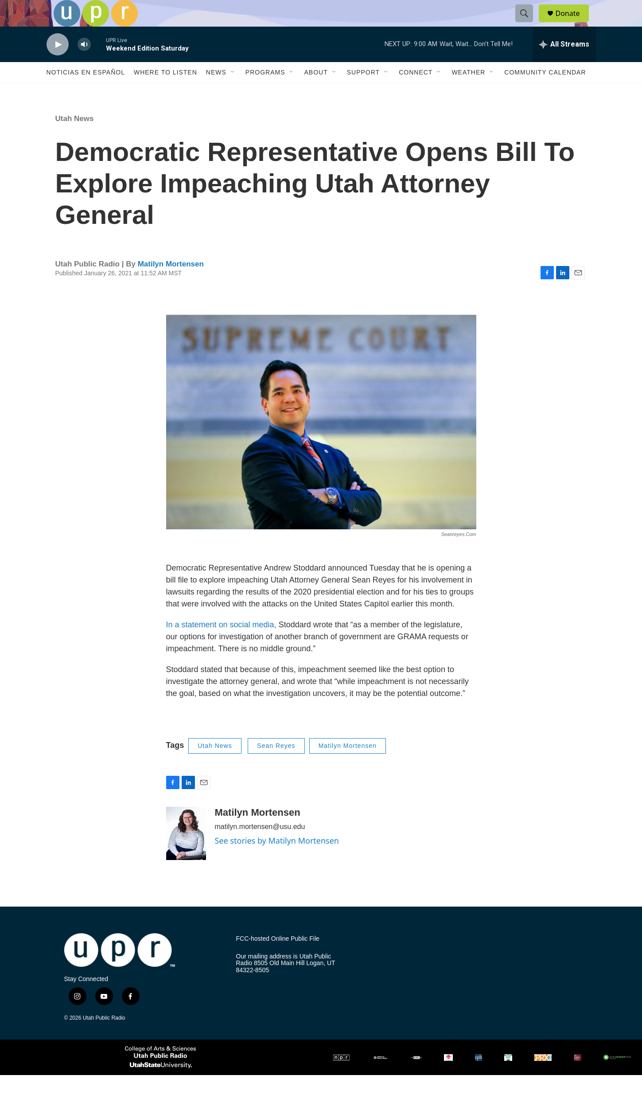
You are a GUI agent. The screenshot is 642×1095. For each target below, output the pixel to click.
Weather (468, 92)
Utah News (74, 138)
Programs (265, 92)
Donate (573, 23)
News (216, 92)
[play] (58, 64)
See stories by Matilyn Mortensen (277, 860)
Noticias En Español (86, 92)
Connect (415, 92)
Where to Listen (165, 92)
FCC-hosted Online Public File (277, 958)
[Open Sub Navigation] (233, 92)
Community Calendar (545, 92)
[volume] (84, 64)
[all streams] (564, 64)
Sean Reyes (276, 765)
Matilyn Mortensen (171, 284)
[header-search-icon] (528, 23)
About (315, 92)
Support (363, 92)
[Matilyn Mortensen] (186, 853)
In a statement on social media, (221, 644)
